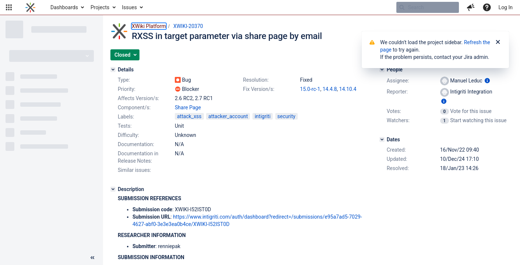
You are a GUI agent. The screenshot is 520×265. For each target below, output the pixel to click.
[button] (9, 7)
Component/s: (134, 107)
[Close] (498, 42)
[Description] (113, 189)
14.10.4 (348, 89)
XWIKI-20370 (188, 26)
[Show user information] (487, 81)
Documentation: (136, 144)
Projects (100, 7)
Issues (129, 7)
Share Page (188, 107)
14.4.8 (329, 89)
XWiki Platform (149, 26)
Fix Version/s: (258, 89)
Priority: (126, 89)
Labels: (126, 117)
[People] (382, 69)
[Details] (113, 69)
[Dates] (382, 139)
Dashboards (64, 7)
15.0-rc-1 (310, 89)
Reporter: (397, 92)
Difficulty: (128, 135)
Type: (124, 80)
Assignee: (398, 81)
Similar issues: (134, 170)
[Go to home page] (30, 7)
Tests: (125, 126)
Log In (506, 7)
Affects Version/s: (138, 98)
